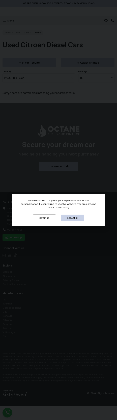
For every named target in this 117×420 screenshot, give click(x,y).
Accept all (72, 217)
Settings (44, 217)
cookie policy (62, 207)
